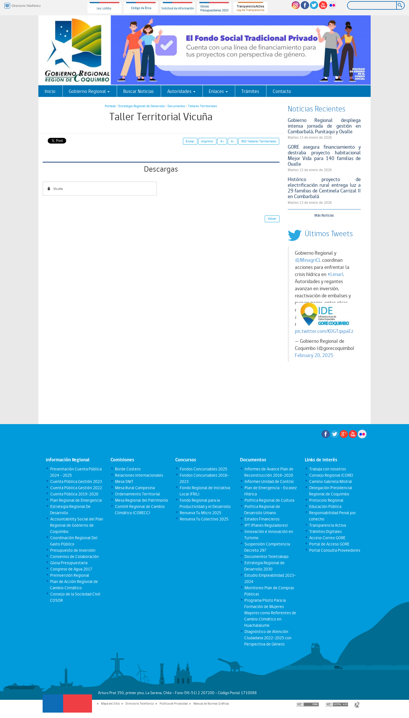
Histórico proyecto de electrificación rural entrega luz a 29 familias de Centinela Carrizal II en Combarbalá (324, 187)
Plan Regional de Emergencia (75, 500)
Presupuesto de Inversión (72, 550)
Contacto (282, 91)
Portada (110, 106)
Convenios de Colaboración (74, 556)
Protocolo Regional (326, 500)
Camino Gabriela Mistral (330, 481)
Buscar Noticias (138, 91)
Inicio (50, 91)
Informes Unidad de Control (268, 481)
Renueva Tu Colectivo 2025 (204, 519)
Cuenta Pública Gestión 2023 (76, 481)
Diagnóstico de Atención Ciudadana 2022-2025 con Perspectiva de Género (267, 638)
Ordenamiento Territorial (137, 494)
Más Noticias (324, 215)
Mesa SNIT (124, 481)
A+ (222, 141)
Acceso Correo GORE (327, 537)
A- (233, 141)
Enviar (190, 141)
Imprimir (207, 141)
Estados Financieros (261, 519)
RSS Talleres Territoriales (258, 141)
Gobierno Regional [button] (89, 91)
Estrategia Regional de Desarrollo (141, 106)
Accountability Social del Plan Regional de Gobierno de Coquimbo (76, 525)
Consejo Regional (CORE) (331, 475)
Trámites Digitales (325, 531)
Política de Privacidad (174, 703)
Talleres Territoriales (202, 106)
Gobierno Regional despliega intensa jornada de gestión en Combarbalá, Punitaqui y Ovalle (324, 125)
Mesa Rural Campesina (135, 487)
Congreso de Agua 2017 (71, 569)
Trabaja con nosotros (327, 469)
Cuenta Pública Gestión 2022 (76, 487)
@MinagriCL (308, 260)
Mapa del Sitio (110, 703)
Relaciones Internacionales (139, 475)
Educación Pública (325, 506)
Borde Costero (127, 469)
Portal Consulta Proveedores (334, 550)
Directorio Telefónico (140, 703)
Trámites (250, 91)
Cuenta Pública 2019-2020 (74, 494)
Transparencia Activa (327, 525)
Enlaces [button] (218, 91)
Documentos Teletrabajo (266, 556)
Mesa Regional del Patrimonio (141, 500)
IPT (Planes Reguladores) (265, 525)
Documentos (176, 106)
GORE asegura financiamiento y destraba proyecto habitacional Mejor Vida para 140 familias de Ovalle (324, 155)
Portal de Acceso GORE (329, 544)
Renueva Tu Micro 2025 (200, 512)
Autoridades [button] (181, 91)
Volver (272, 219)
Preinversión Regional (69, 575)
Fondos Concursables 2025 (203, 469)
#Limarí (335, 274)
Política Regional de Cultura (269, 500)
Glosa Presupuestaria (68, 562)
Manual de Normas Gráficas (211, 703)
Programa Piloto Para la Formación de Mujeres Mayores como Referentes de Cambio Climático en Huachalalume (270, 613)
